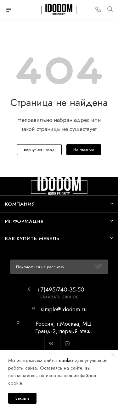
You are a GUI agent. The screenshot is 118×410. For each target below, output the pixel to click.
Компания (20, 204)
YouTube (67, 343)
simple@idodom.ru (64, 309)
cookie (66, 360)
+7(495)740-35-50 (60, 289)
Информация (24, 221)
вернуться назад (39, 150)
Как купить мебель (32, 238)
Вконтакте (51, 343)
